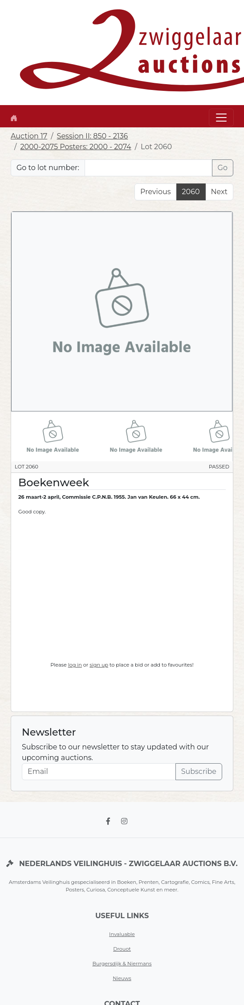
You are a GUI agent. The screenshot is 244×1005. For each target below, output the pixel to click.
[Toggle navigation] (221, 117)
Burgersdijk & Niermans (121, 963)
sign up (98, 665)
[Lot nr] (148, 167)
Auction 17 (29, 136)
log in (75, 665)
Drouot (122, 949)
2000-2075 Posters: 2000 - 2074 (75, 146)
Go (223, 167)
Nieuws (122, 978)
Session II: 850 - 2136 (92, 136)
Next (219, 191)
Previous (155, 191)
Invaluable (122, 934)
